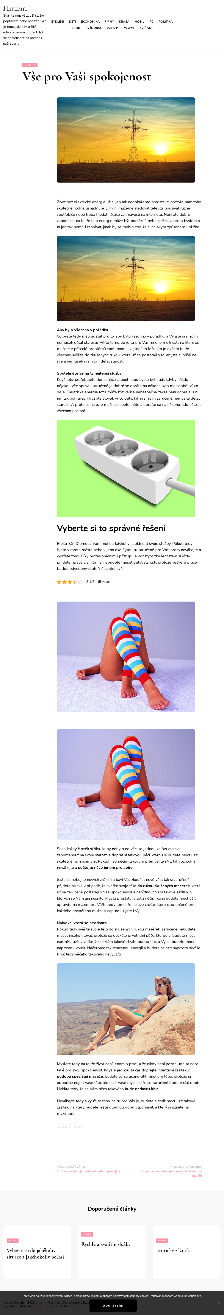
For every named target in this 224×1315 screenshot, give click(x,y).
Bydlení (57, 22)
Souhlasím (113, 1305)
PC (151, 22)
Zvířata (145, 28)
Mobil (139, 22)
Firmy (109, 22)
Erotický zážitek (173, 1250)
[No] (218, 1303)
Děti (72, 22)
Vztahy (113, 28)
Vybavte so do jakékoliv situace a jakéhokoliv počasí (35, 1253)
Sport (77, 28)
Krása (124, 22)
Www (129, 28)
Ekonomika (90, 22)
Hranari (15, 8)
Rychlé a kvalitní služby (105, 1244)
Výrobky (94, 28)
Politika (166, 22)
